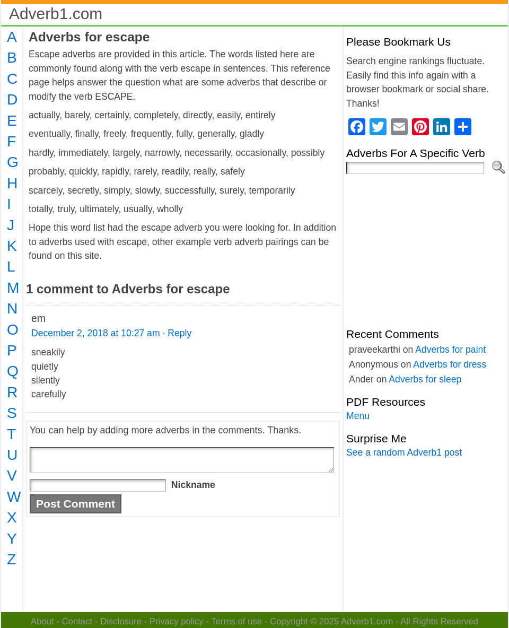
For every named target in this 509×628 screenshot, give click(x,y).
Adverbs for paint (450, 349)
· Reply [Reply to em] (176, 333)
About (42, 621)
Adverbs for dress (449, 364)
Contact (77, 621)
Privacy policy (177, 621)
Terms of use (236, 621)
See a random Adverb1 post (404, 452)
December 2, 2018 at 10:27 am (95, 333)
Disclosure (121, 621)
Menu (358, 416)
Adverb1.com (55, 13)
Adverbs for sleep (425, 379)
